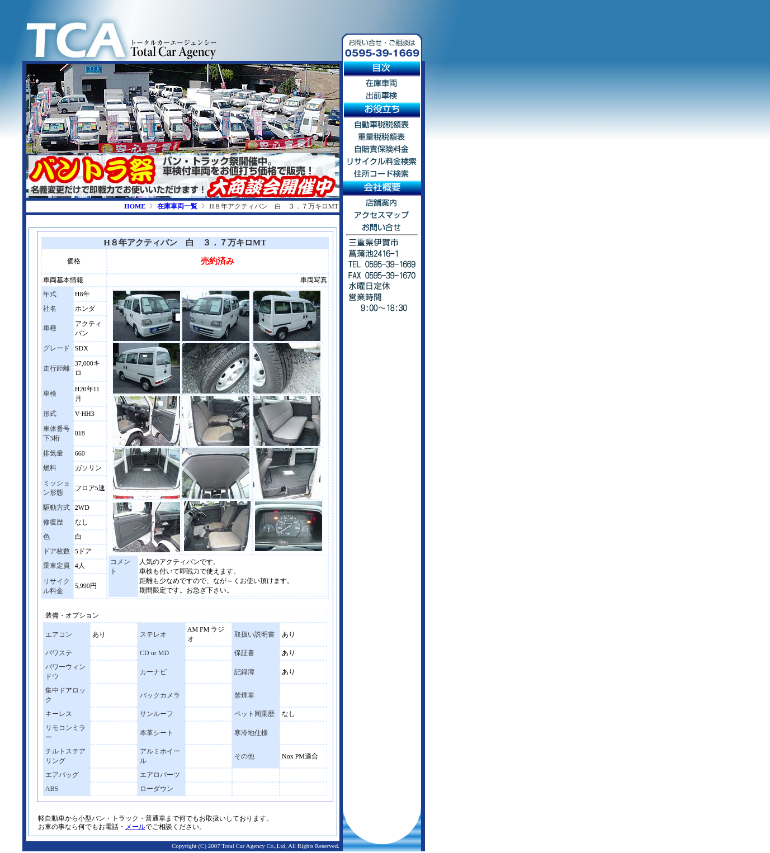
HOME (134, 206)
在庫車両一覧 (177, 206)
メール (135, 827)
